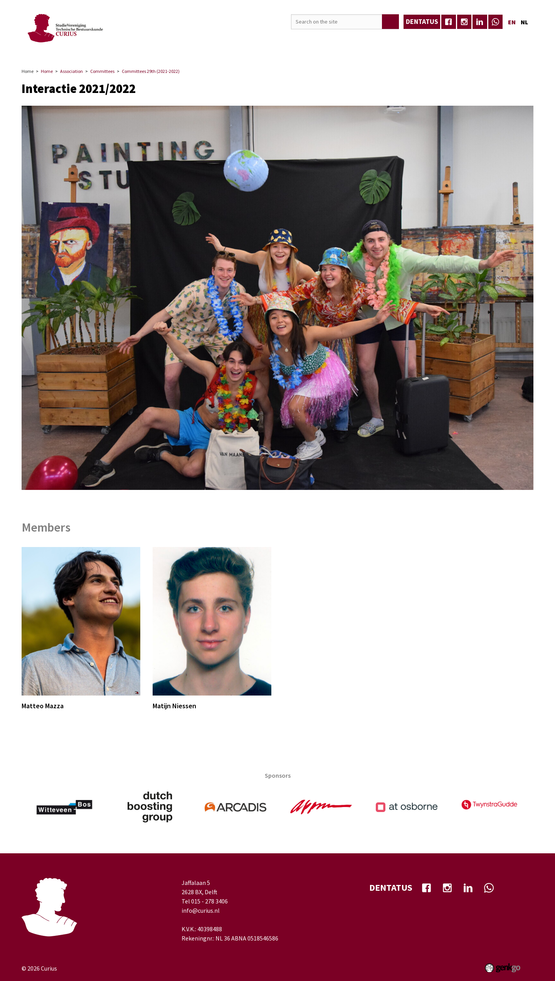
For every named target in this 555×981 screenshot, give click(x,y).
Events (130, 48)
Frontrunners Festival (470, 48)
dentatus (422, 21)
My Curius (338, 48)
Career (160, 48)
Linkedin (480, 22)
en (512, 22)
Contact (374, 48)
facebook (448, 22)
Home (61, 49)
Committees (102, 71)
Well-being (298, 48)
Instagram (464, 22)
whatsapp (495, 22)
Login (519, 48)
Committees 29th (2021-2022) (151, 71)
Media (230, 48)
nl (524, 22)
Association (92, 48)
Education (196, 48)
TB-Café (261, 48)
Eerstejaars (413, 48)
